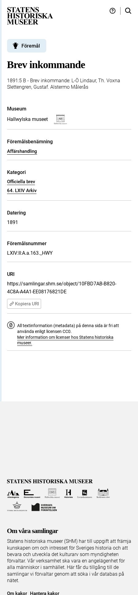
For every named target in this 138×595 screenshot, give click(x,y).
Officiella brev (21, 181)
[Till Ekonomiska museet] (32, 493)
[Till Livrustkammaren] (84, 493)
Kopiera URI (24, 304)
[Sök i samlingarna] (128, 11)
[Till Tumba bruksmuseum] (17, 506)
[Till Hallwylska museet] (52, 493)
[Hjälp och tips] (112, 11)
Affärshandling (22, 151)
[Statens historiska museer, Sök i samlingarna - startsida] (30, 15)
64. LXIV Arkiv (21, 190)
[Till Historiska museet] (68, 493)
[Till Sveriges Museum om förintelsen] (44, 506)
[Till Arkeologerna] (13, 493)
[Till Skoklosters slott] (103, 493)
